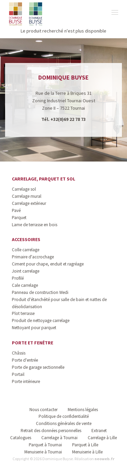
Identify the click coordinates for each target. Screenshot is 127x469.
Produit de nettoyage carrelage (40, 320)
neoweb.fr (104, 458)
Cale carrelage (25, 285)
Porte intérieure (26, 381)
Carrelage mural (26, 196)
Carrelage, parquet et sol (43, 179)
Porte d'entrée (25, 360)
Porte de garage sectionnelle (38, 367)
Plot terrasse (23, 313)
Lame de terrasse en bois (34, 225)
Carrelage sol (24, 189)
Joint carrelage (25, 271)
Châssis (18, 353)
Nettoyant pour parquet (34, 328)
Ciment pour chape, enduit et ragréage (48, 264)
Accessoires (26, 239)
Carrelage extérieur (29, 203)
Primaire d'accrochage (33, 257)
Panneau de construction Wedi (40, 292)
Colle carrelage (25, 250)
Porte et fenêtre (32, 343)
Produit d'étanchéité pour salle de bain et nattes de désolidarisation (59, 303)
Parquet (19, 217)
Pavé (16, 210)
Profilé (18, 278)
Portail (18, 374)
